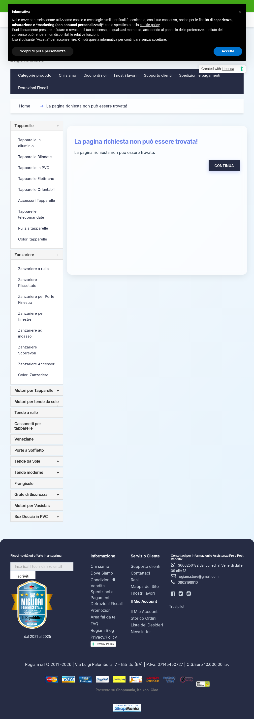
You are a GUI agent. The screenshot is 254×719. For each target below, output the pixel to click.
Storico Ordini (143, 618)
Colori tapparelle (32, 239)
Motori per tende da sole (36, 401)
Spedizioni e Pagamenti (102, 594)
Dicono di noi (95, 75)
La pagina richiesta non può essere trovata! (86, 105)
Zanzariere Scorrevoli (27, 350)
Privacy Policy (104, 643)
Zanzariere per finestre (31, 316)
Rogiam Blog (102, 630)
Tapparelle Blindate (35, 156)
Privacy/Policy (104, 637)
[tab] (37, 126)
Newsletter (141, 631)
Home (24, 105)
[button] (240, 12)
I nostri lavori (125, 75)
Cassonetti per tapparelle (27, 426)
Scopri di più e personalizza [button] (42, 51)
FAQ (94, 623)
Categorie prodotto (34, 75)
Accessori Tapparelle (36, 200)
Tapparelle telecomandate (31, 214)
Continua (224, 166)
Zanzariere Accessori (36, 364)
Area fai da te (103, 617)
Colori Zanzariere (33, 375)
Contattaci (140, 573)
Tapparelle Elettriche (36, 178)
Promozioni (101, 610)
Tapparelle (23, 125)
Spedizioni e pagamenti (199, 75)
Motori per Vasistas (32, 505)
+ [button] (58, 126)
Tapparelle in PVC (33, 167)
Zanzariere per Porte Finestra (36, 299)
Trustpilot (177, 606)
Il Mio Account (144, 611)
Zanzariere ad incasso (30, 333)
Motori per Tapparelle (33, 390)
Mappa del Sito (145, 586)
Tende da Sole (27, 461)
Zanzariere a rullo (33, 268)
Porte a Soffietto (29, 450)
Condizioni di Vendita (103, 582)
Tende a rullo (26, 412)
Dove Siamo (102, 573)
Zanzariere (24, 254)
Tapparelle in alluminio (29, 142)
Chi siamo (67, 75)
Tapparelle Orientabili (36, 189)
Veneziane (23, 439)
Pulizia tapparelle (33, 228)
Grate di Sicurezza (31, 494)
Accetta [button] (228, 51)
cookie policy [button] (149, 25)
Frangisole (23, 483)
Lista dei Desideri (147, 624)
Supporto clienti (158, 75)
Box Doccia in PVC (31, 516)
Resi (135, 579)
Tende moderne (28, 472)
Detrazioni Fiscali (33, 87)
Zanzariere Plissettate (27, 282)
